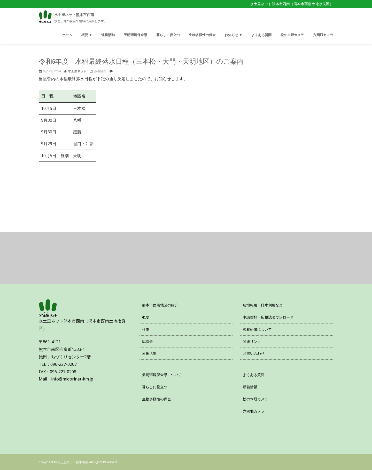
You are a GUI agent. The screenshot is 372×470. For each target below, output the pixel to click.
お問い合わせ (254, 353)
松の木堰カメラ (255, 398)
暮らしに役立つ (154, 386)
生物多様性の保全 (156, 398)
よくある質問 (254, 374)
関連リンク (252, 341)
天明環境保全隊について (162, 374)
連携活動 (149, 353)
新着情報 (100, 71)
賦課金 (147, 341)
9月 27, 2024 (52, 71)
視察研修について (257, 329)
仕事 (145, 329)
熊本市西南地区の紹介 (160, 305)
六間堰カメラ (254, 411)
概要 (145, 317)
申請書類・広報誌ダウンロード (268, 317)
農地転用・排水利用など (263, 305)
